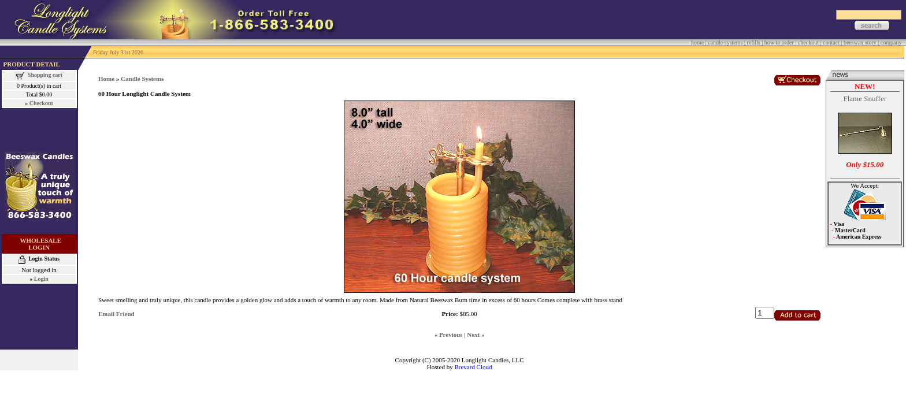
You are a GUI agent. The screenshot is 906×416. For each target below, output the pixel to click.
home (697, 42)
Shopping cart (45, 75)
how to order (779, 42)
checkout (808, 42)
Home (106, 78)
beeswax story (860, 42)
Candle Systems (142, 78)
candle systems (725, 42)
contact (831, 42)
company (891, 42)
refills (753, 42)
